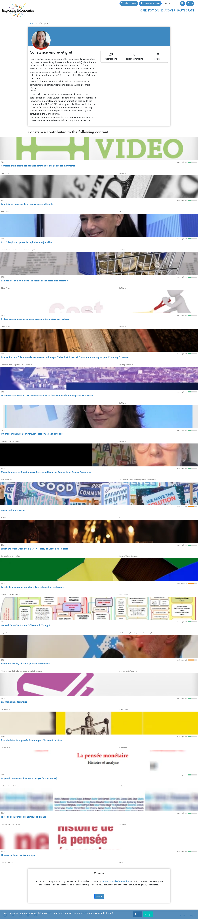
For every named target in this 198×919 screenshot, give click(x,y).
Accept (147, 914)
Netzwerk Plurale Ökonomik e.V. (116, 881)
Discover (168, 10)
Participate (185, 10)
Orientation (149, 10)
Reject (137, 914)
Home (31, 23)
